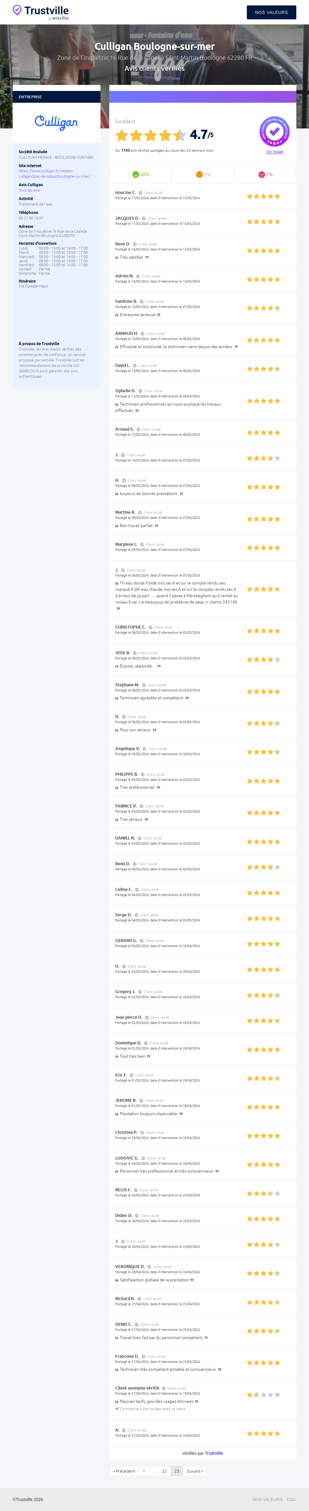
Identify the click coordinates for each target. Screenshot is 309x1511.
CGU (291, 1499)
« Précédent (124, 1471)
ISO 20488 (274, 152)
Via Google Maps (33, 286)
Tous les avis (29, 190)
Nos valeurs (271, 12)
